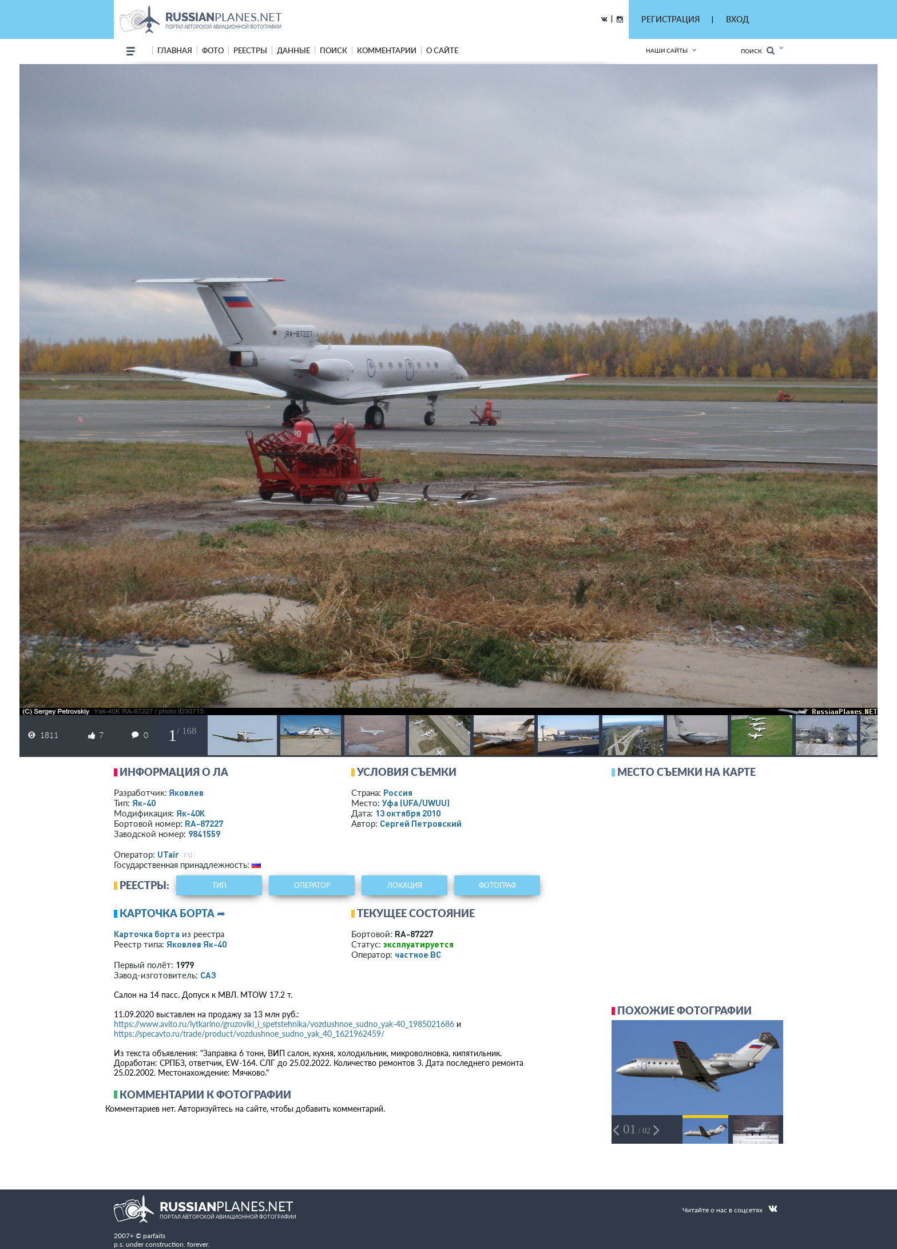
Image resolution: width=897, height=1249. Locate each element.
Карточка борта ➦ (172, 913)
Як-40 (144, 803)
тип (219, 885)
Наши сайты (667, 50)
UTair (168, 854)
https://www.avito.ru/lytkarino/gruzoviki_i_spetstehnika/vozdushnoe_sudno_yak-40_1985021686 (284, 1024)
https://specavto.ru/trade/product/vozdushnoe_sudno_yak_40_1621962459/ (249, 1033)
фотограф (497, 885)
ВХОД (737, 19)
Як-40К (190, 813)
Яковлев (186, 792)
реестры (250, 50)
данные (293, 50)
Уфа (416, 803)
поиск (333, 50)
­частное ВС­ (418, 954)
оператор (312, 885)
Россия (397, 792)
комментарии (386, 50)
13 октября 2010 (407, 813)
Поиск (758, 50)
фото (213, 50)
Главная (174, 50)
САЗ (208, 975)
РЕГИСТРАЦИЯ (670, 19)
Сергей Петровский (421, 823)
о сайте (442, 50)
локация (404, 885)
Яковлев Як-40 (196, 944)
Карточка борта (147, 934)
